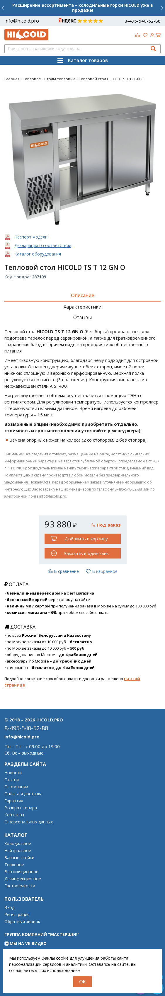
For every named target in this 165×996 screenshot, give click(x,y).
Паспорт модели (30, 237)
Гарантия (13, 801)
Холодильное (17, 844)
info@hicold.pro (21, 21)
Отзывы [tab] (82, 317)
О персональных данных (28, 822)
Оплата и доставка (23, 794)
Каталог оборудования (37, 254)
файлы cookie (55, 958)
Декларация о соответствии (42, 245)
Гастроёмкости (19, 886)
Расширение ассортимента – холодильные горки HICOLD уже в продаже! (82, 7)
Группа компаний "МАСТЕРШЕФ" (41, 934)
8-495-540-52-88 (143, 21)
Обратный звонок (22, 922)
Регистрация (17, 914)
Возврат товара (20, 808)
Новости (13, 773)
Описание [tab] (82, 295)
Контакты (14, 815)
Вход (9, 907)
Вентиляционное (21, 872)
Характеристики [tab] (82, 306)
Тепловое (14, 865)
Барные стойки (19, 858)
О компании (16, 787)
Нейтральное (17, 851)
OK (82, 981)
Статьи (11, 780)
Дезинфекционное (22, 879)
